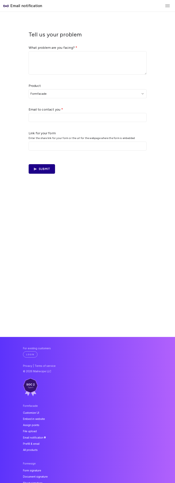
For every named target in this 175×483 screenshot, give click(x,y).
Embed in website (34, 418)
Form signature (32, 470)
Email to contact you (46, 109)
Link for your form (42, 133)
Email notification (26, 6)
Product (35, 86)
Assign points (31, 425)
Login (30, 354)
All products (30, 449)
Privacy (27, 365)
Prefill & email (31, 443)
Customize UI (31, 412)
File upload (30, 431)
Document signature (35, 476)
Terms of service (45, 365)
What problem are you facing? (53, 47)
